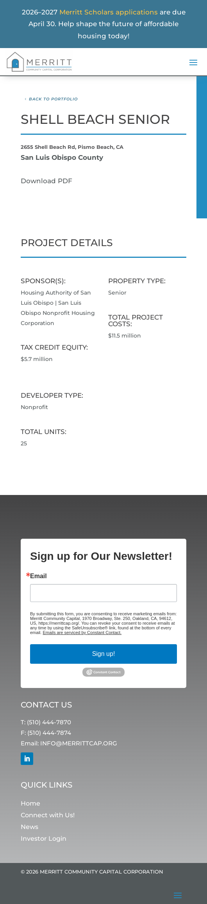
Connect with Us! (48, 815)
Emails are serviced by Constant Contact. (82, 632)
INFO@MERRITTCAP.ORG (78, 743)
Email (38, 576)
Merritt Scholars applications (108, 12)
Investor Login (43, 839)
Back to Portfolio (53, 99)
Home (30, 803)
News (29, 827)
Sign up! (103, 653)
